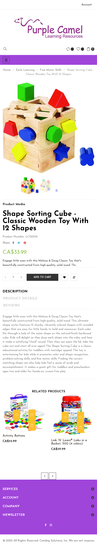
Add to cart (42, 277)
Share (13, 243)
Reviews (11, 305)
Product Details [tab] (20, 298)
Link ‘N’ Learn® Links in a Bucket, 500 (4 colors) (69, 442)
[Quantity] (13, 277)
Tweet (19, 243)
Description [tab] (15, 291)
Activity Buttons (14, 435)
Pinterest (25, 243)
